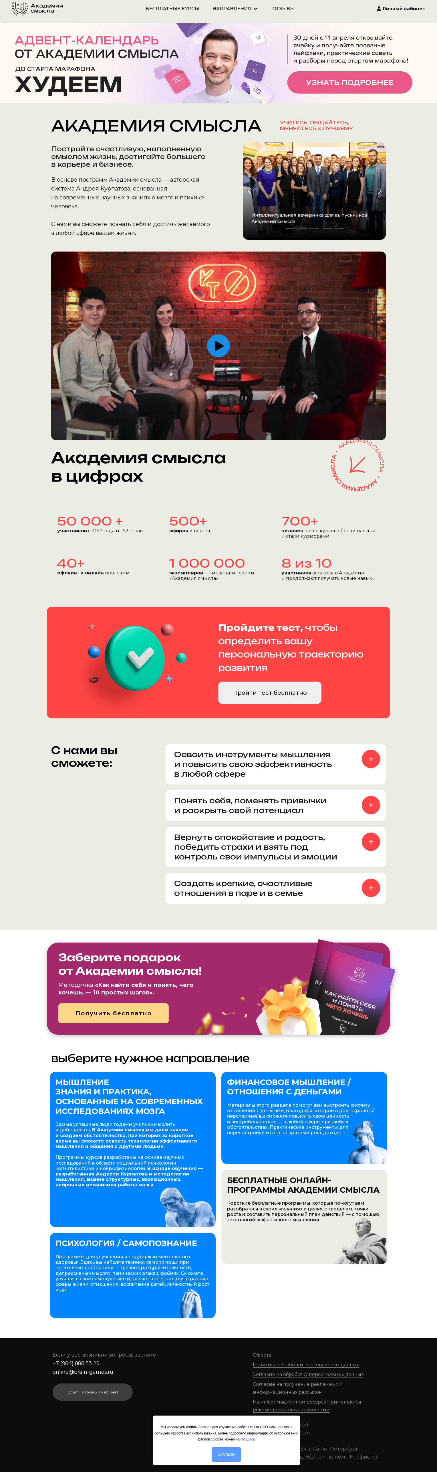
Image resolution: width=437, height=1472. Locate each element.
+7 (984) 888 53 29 (76, 1363)
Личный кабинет (401, 8)
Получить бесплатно (114, 1013)
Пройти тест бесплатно (270, 692)
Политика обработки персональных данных (306, 1364)
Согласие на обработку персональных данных (308, 1374)
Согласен (226, 1454)
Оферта (262, 1355)
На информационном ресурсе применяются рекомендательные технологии (307, 1406)
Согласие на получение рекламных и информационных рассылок (298, 1388)
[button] (379, 191)
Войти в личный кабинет (92, 1392)
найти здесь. (246, 1439)
